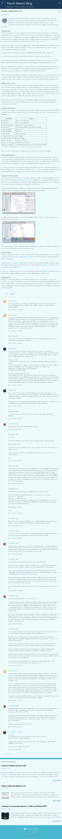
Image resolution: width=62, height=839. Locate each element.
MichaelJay (34, 832)
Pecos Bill (11, 315)
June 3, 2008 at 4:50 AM (15, 483)
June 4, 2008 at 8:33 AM (15, 526)
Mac (7, 294)
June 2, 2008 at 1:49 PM (15, 343)
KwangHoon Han (13, 732)
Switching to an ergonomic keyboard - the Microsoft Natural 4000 (24, 806)
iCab (44, 562)
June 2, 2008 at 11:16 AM (15, 310)
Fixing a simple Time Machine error (13, 786)
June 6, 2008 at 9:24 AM (15, 665)
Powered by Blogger (31, 829)
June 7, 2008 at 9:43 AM (15, 700)
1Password (6, 257)
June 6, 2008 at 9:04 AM (15, 624)
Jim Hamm (11, 671)
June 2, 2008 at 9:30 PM (15, 461)
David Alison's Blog (19, 3)
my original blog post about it (25, 257)
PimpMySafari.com (44, 271)
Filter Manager (20, 572)
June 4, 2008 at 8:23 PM (15, 554)
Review (12, 294)
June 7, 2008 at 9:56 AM (15, 727)
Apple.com (46, 265)
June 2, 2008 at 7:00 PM (15, 418)
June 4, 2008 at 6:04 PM (15, 538)
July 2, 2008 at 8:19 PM (14, 749)
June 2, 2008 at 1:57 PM (15, 406)
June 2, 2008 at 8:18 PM (15, 429)
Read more (57, 780)
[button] (60, 11)
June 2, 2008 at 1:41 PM (15, 331)
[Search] (60, 3)
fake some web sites (24, 180)
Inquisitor (16, 263)
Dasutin (10, 301)
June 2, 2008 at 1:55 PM (15, 385)
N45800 (10, 348)
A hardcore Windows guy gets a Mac (13, 766)
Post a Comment (8, 754)
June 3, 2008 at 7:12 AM (15, 513)
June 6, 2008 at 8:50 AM (15, 590)
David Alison (12, 424)
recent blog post (16, 267)
